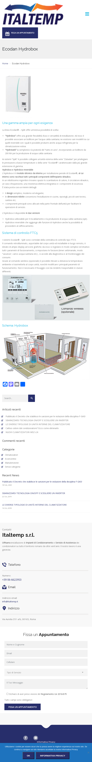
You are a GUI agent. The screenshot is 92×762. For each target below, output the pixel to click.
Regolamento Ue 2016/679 (54, 694)
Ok (28, 755)
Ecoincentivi (10, 458)
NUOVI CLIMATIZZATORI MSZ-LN (22, 432)
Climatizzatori (11, 454)
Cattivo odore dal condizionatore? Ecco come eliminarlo (32, 428)
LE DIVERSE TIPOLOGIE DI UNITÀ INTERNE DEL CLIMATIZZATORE (38, 424)
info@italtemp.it (10, 601)
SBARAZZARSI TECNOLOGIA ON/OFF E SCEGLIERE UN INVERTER (37, 420)
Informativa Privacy (46, 741)
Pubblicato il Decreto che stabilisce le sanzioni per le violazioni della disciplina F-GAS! (45, 416)
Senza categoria (12, 466)
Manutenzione (12, 462)
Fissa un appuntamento (22, 32)
